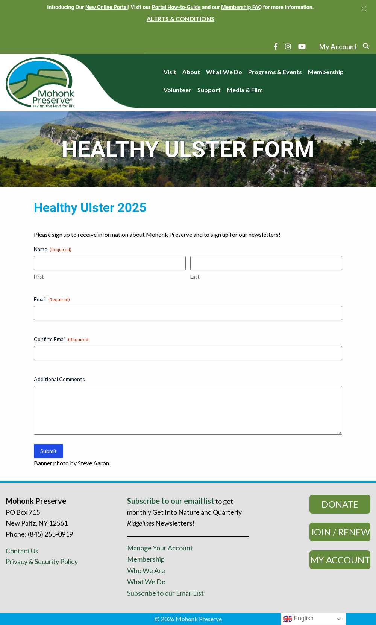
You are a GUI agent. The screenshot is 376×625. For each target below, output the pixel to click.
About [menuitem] (191, 71)
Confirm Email (62, 339)
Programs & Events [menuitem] (275, 71)
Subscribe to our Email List (165, 593)
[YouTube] (302, 46)
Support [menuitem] (209, 89)
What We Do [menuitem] (224, 71)
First (39, 277)
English (298, 618)
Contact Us (22, 551)
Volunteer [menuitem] (177, 89)
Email (52, 299)
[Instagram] (288, 46)
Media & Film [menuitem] (245, 89)
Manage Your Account (160, 547)
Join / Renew (340, 531)
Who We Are (146, 570)
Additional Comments (59, 379)
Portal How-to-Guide (176, 7)
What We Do (146, 581)
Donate (339, 503)
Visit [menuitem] (170, 71)
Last (194, 277)
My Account (340, 559)
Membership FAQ (241, 7)
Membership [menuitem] (326, 71)
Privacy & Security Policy (42, 561)
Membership (146, 559)
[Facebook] (276, 46)
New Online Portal (106, 7)
